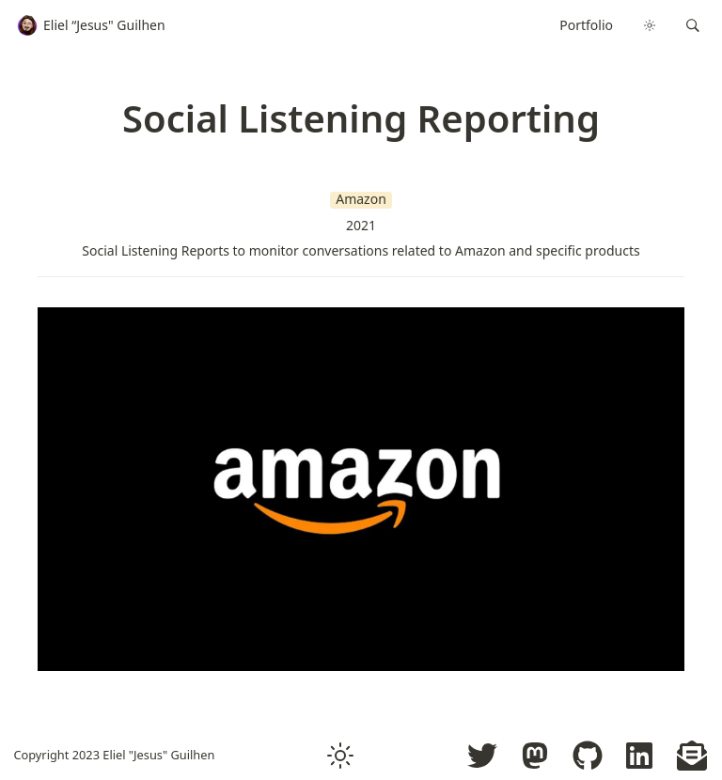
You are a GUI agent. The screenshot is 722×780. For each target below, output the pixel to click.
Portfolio (586, 25)
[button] (693, 25)
